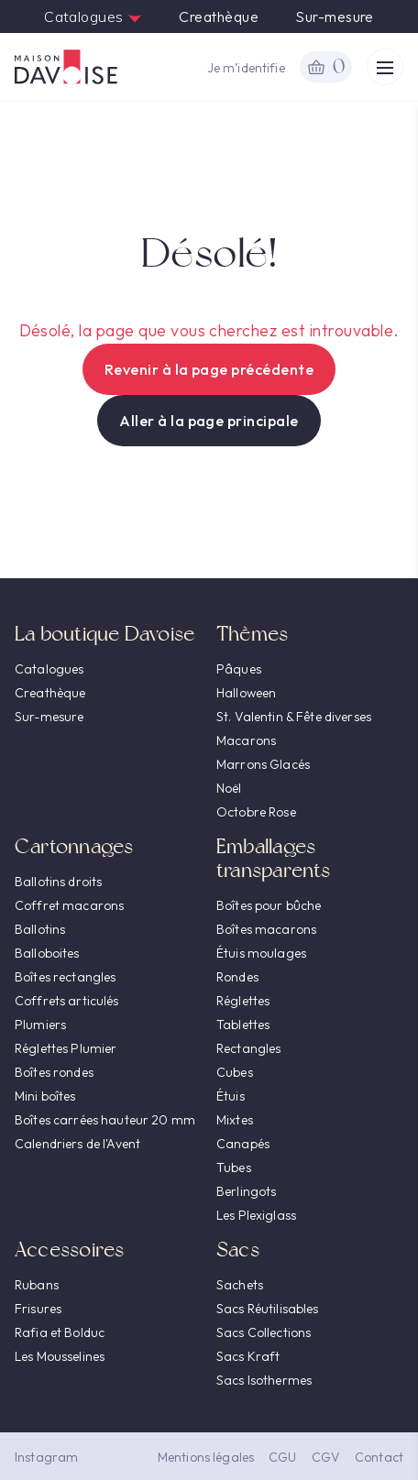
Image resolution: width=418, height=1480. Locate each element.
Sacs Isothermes (264, 1380)
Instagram (46, 1457)
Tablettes (243, 1024)
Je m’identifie (246, 68)
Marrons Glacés (263, 764)
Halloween (246, 693)
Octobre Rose (256, 812)
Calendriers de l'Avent (77, 1143)
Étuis (230, 1096)
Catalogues (93, 16)
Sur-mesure (334, 16)
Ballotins (40, 929)
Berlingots (246, 1191)
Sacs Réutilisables (267, 1308)
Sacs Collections (263, 1332)
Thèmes (252, 633)
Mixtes (234, 1120)
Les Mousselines (59, 1356)
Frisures (38, 1308)
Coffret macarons (69, 905)
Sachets (239, 1285)
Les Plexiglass (256, 1215)
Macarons (246, 740)
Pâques (238, 669)
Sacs (237, 1249)
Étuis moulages (261, 953)
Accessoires (69, 1249)
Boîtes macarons (266, 929)
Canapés (243, 1143)
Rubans (37, 1285)
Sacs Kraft (248, 1356)
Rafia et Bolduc (59, 1332)
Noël (229, 788)
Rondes (237, 977)
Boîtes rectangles (65, 977)
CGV (326, 1457)
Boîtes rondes (54, 1072)
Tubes (233, 1167)
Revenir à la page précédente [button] (209, 369)
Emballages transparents (273, 858)
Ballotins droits (58, 881)
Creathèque (218, 16)
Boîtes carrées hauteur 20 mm (105, 1120)
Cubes (234, 1072)
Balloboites (47, 953)
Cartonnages (74, 846)
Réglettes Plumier (65, 1048)
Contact (379, 1457)
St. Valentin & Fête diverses (293, 716)
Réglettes (243, 1000)
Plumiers (40, 1024)
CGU (282, 1457)
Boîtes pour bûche (268, 905)
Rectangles (248, 1048)
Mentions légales (206, 1457)
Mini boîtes (45, 1096)
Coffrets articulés (67, 1000)
